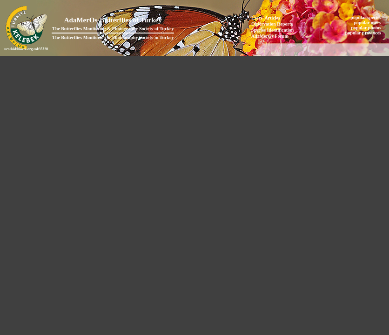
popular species (366, 17)
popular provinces (363, 32)
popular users (368, 22)
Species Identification (272, 30)
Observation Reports (272, 24)
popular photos (366, 27)
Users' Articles (265, 17)
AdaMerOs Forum (269, 36)
